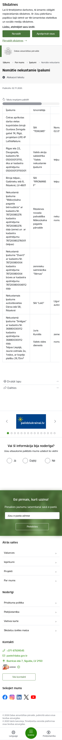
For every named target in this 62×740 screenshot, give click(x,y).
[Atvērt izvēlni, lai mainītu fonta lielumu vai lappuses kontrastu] (48, 734)
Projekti (8, 571)
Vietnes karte (11, 621)
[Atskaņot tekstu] (15, 77)
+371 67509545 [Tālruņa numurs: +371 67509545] (15, 650)
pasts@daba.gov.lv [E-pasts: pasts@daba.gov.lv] (17, 655)
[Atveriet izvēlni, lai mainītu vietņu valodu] (13, 734)
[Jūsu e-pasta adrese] (32, 515)
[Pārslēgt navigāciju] (31, 733)
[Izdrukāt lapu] (31, 381)
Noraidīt (16, 33)
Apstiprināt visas (46, 33)
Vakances (9, 552)
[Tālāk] (55, 421)
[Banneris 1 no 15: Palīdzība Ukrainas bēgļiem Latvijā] (31, 421)
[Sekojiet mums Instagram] (12, 697)
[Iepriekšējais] (7, 421)
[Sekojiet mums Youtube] (33, 697)
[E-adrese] (9, 667)
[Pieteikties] (32, 526)
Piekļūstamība (11, 611)
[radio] (11, 460)
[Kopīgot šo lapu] (31, 388)
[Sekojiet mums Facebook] (4, 697)
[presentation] (27, 477)
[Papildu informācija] (18, 667)
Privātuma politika (14, 602)
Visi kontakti (19, 676)
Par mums (9, 580)
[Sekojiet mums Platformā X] (26, 697)
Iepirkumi (9, 562)
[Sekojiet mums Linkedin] (19, 697)
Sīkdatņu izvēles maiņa (16, 630)
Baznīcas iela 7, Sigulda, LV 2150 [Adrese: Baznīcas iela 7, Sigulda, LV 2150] (24, 660)
